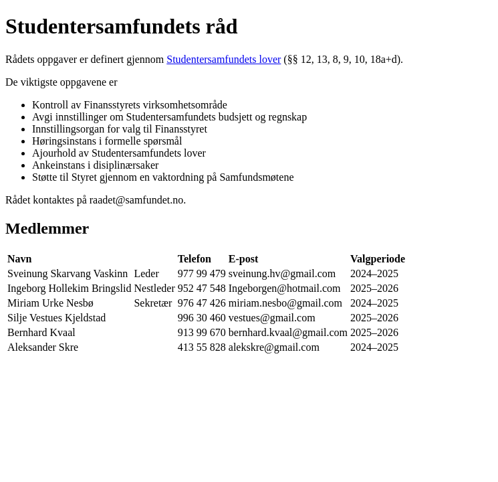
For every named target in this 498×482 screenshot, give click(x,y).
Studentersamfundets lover (223, 59)
